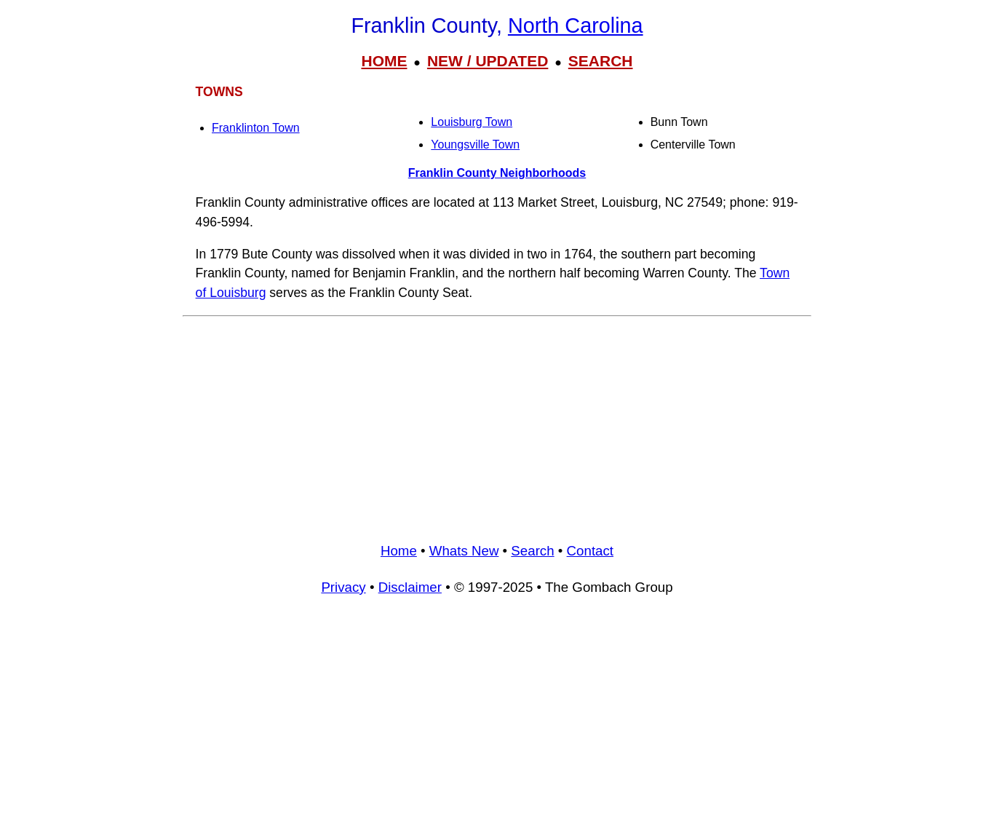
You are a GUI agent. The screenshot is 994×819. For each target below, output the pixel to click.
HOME (384, 60)
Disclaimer (410, 587)
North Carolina (575, 25)
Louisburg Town (471, 122)
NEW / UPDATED (487, 60)
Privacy (343, 587)
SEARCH (600, 60)
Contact (590, 550)
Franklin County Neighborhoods (497, 173)
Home (399, 550)
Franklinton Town (256, 128)
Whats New (464, 550)
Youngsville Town (475, 144)
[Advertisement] (497, 424)
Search (532, 550)
